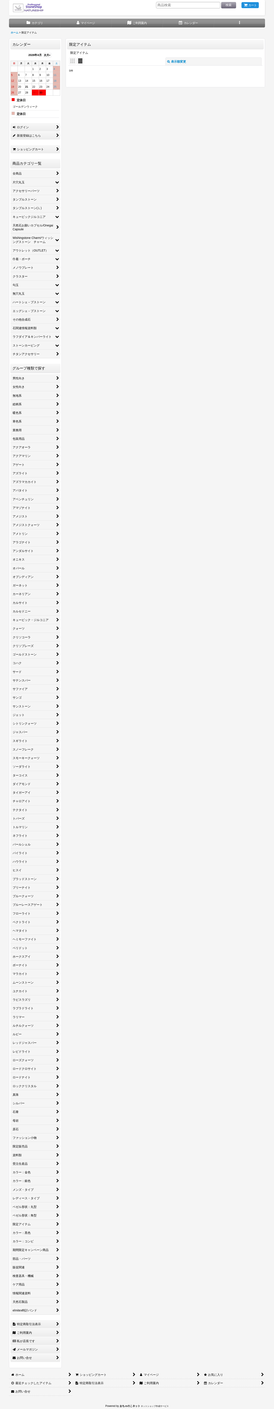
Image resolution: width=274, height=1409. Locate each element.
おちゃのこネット (130, 1405)
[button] (239, 23)
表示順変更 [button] (176, 61)
